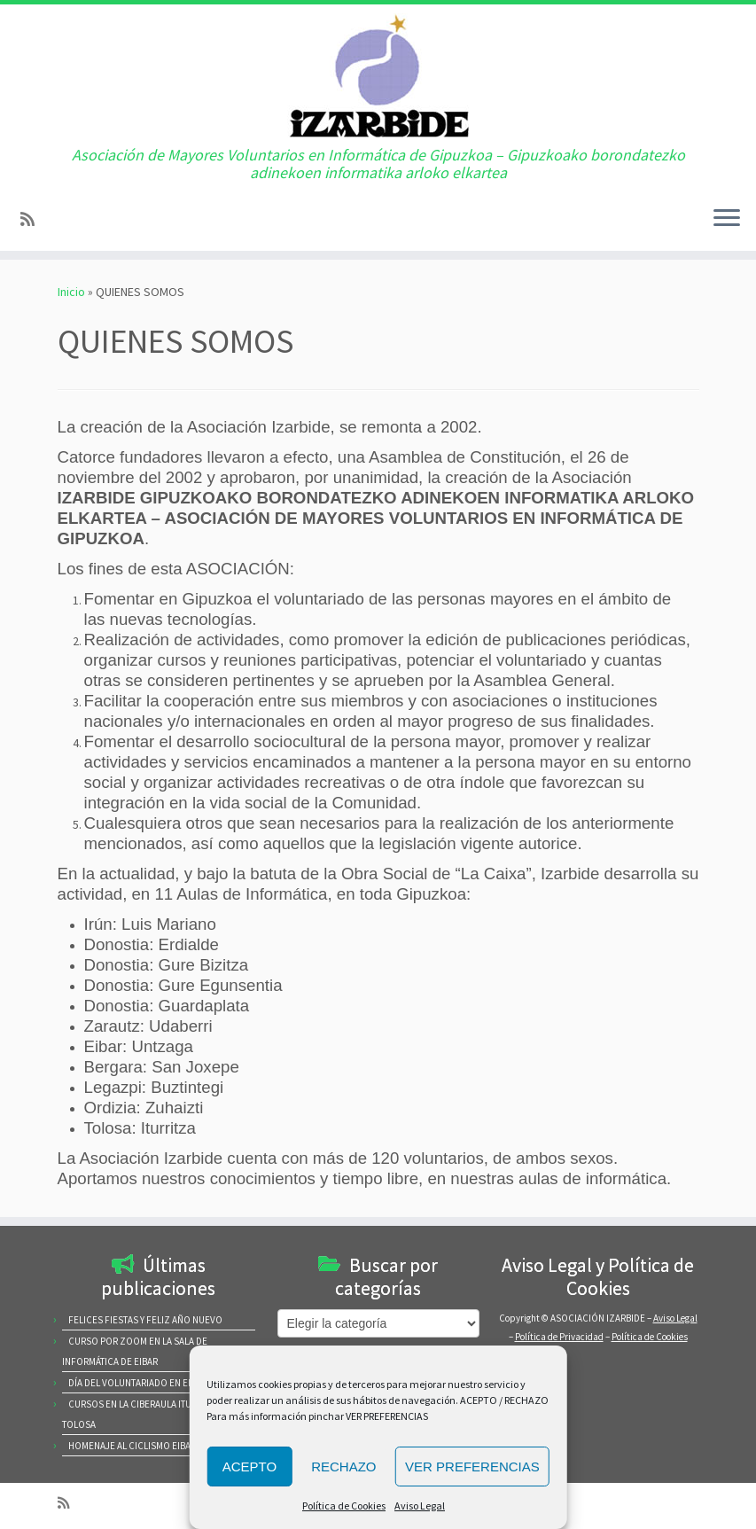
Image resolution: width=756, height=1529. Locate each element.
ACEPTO (249, 1466)
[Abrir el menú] (726, 219)
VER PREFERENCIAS (472, 1466)
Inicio (71, 292)
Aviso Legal (419, 1505)
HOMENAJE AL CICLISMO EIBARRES (140, 1445)
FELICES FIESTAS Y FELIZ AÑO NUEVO (145, 1320)
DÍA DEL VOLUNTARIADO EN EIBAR (137, 1383)
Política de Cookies (344, 1505)
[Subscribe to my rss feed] (33, 219)
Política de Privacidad (559, 1336)
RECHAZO (343, 1466)
